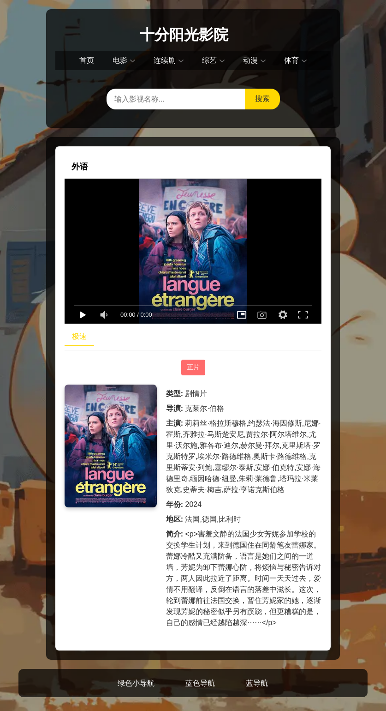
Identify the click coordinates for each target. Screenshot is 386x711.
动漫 (250, 60)
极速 (79, 336)
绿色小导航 (136, 683)
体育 (291, 60)
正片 (193, 367)
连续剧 (165, 60)
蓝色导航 (200, 683)
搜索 (262, 98)
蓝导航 (257, 683)
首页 (86, 60)
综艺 (209, 60)
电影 (120, 60)
